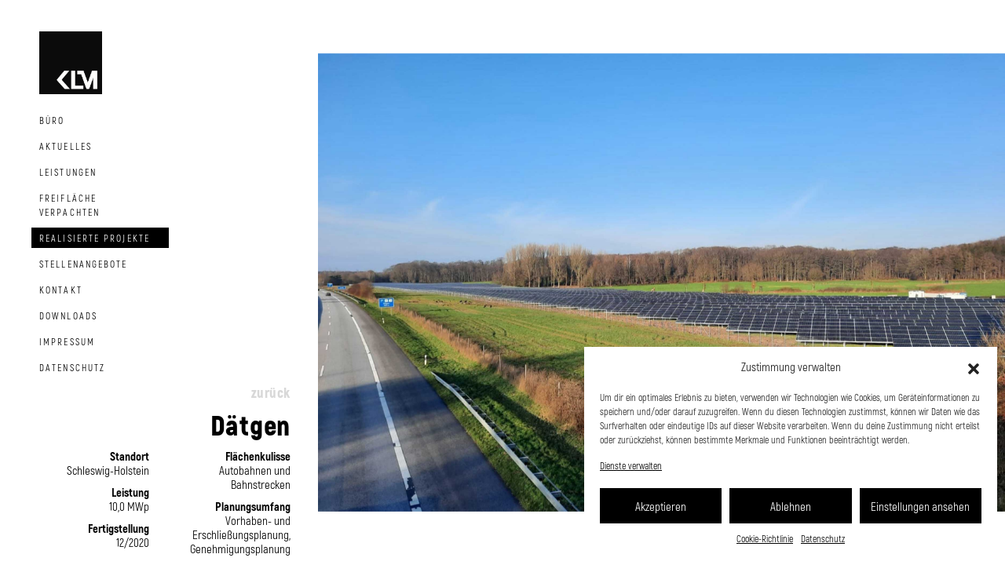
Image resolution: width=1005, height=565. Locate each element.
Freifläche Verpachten (69, 204)
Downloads (68, 315)
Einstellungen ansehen (920, 506)
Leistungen (68, 171)
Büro (51, 120)
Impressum (67, 341)
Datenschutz (823, 538)
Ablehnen (790, 506)
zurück (271, 392)
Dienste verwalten (631, 465)
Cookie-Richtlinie (764, 538)
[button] (973, 366)
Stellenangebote (83, 263)
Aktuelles (65, 145)
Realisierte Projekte (94, 237)
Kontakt (60, 289)
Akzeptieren (660, 506)
